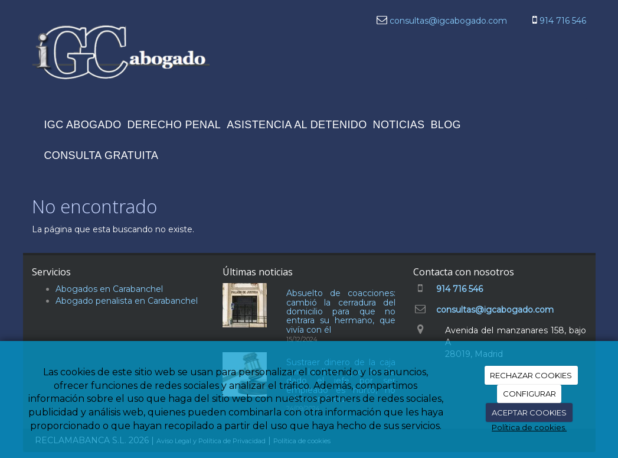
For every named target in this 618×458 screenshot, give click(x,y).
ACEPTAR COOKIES (529, 412)
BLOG (445, 125)
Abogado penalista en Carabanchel (126, 300)
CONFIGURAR (529, 393)
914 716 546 (562, 20)
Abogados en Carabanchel (109, 289)
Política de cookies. (529, 427)
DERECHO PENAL (174, 125)
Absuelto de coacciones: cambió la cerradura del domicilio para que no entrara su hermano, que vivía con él (341, 311)
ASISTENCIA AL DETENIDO (297, 125)
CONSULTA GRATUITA (101, 155)
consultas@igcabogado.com (448, 20)
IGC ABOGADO (83, 125)
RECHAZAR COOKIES (531, 375)
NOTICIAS (399, 125)
